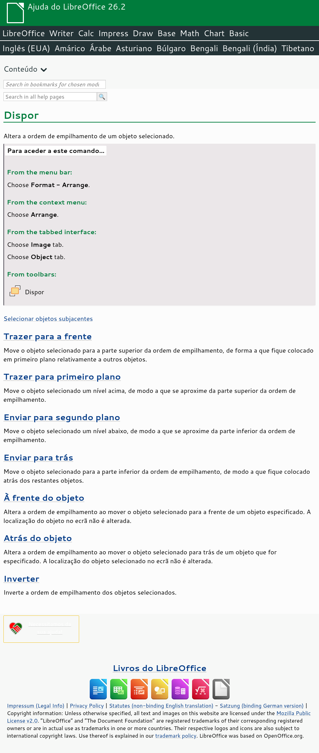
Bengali (204, 48)
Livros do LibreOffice (159, 668)
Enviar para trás (38, 457)
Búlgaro (171, 48)
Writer (61, 33)
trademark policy (175, 735)
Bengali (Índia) (249, 48)
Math (190, 33)
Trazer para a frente (47, 336)
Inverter (21, 578)
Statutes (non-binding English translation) (161, 705)
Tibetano (297, 48)
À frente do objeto (43, 497)
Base (166, 33)
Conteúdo (20, 68)
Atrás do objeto (37, 538)
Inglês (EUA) (26, 48)
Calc (86, 33)
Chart (213, 33)
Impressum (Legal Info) (35, 705)
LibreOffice (23, 33)
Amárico (69, 48)
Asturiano (134, 48)
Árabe (100, 48)
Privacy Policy (87, 705)
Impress (113, 33)
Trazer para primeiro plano (62, 376)
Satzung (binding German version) (262, 705)
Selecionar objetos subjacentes (48, 318)
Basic (239, 33)
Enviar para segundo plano (61, 417)
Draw (142, 33)
